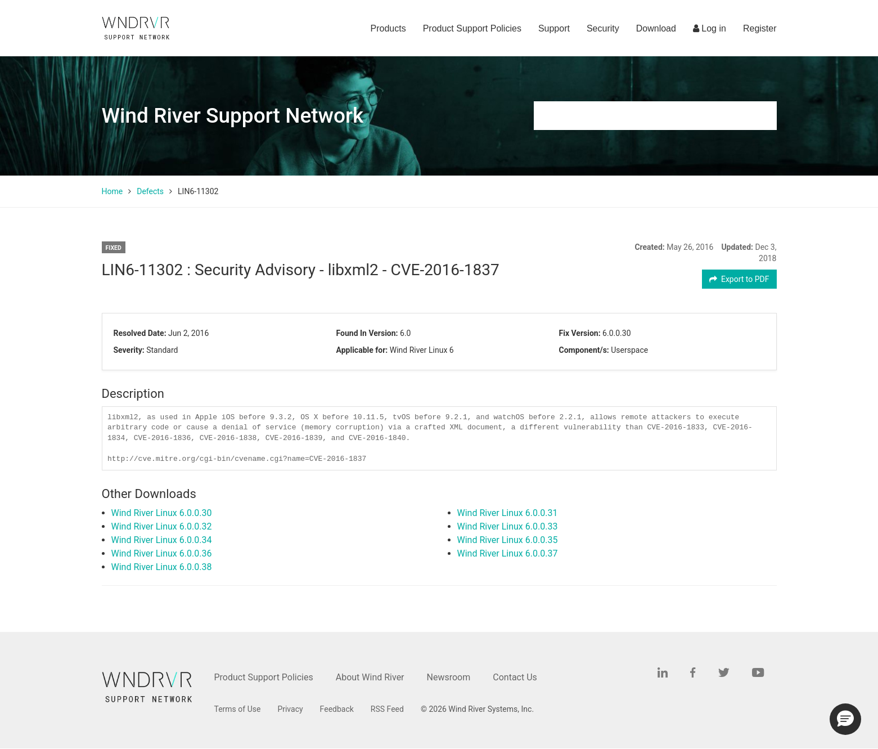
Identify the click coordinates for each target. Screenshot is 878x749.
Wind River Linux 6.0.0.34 (161, 540)
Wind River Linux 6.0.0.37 (507, 553)
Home (112, 191)
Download (656, 28)
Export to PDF (739, 279)
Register (760, 28)
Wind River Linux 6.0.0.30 (161, 513)
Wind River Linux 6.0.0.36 (161, 553)
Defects (150, 191)
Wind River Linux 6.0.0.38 (161, 567)
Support (554, 28)
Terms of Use (237, 709)
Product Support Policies (472, 28)
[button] (845, 719)
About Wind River (370, 677)
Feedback (337, 709)
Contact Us (515, 677)
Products (388, 28)
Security (603, 28)
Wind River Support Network (233, 116)
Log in (709, 28)
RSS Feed (387, 709)
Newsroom (449, 677)
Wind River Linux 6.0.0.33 (507, 526)
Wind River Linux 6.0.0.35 (507, 540)
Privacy (290, 709)
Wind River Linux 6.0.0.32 (161, 526)
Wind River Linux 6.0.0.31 (507, 513)
